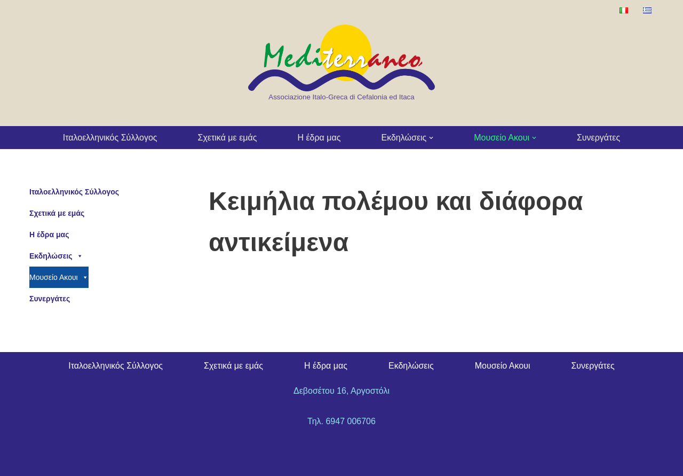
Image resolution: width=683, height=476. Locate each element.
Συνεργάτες (598, 137)
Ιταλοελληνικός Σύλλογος (110, 137)
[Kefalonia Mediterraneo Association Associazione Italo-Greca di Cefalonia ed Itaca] (341, 64)
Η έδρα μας (318, 137)
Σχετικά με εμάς (227, 137)
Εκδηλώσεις (56, 256)
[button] (431, 138)
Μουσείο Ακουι (59, 277)
